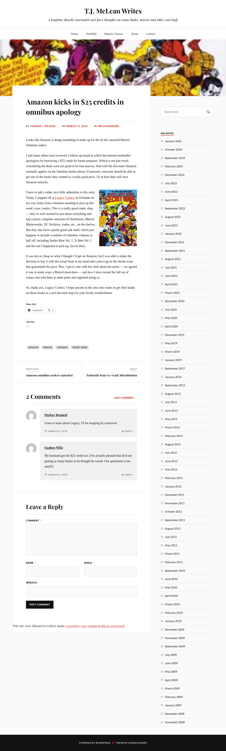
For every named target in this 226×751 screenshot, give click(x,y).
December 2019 (174, 334)
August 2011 (173, 528)
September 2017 (175, 368)
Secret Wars (80, 347)
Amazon (33, 347)
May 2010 (171, 587)
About (134, 34)
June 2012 (171, 461)
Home (74, 34)
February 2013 (174, 435)
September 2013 (175, 385)
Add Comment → (125, 397)
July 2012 (171, 452)
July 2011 (171, 536)
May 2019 (171, 343)
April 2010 (171, 595)
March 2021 (172, 292)
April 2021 (171, 284)
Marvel (47, 347)
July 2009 (171, 654)
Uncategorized (108, 126)
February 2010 (174, 612)
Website (31, 582)
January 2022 (173, 233)
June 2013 (171, 410)
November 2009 (175, 638)
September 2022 (175, 208)
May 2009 (171, 671)
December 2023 (174, 174)
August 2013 (173, 393)
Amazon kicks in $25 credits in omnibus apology (80, 106)
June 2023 (171, 191)
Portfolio (91, 34)
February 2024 (174, 166)
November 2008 (175, 722)
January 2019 (173, 360)
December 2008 (174, 713)
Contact (150, 34)
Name (31, 562)
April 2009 (171, 680)
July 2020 (171, 309)
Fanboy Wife (53, 447)
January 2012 (173, 486)
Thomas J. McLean (42, 126)
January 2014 (173, 377)
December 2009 (174, 629)
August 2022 (173, 216)
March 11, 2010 (77, 126)
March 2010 (172, 604)
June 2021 (171, 275)
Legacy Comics (65, 198)
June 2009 (171, 663)
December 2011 (174, 494)
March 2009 (172, 688)
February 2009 (174, 696)
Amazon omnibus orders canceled (49, 375)
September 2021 (175, 250)
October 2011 (173, 511)
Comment (33, 520)
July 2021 (171, 267)
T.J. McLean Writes (113, 10)
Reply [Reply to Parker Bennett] (129, 431)
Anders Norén (137, 742)
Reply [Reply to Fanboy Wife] (129, 474)
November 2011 (175, 503)
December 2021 (174, 242)
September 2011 (175, 520)
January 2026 (173, 141)
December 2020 (174, 301)
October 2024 (173, 149)
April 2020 (171, 326)
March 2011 (172, 553)
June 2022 (171, 225)
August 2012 (173, 444)
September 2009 (175, 646)
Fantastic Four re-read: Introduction (112, 375)
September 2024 (175, 158)
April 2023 (171, 200)
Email (89, 562)
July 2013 (171, 402)
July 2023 (171, 183)
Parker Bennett (55, 415)
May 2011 (171, 545)
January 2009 (173, 705)
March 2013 (172, 427)
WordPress (103, 742)
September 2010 (175, 570)
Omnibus (62, 347)
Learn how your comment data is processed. (95, 626)
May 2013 (171, 419)
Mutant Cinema (113, 34)
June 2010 (171, 578)
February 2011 (174, 562)
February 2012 (174, 478)
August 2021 (173, 259)
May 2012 (171, 469)
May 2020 (171, 317)
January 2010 (173, 621)
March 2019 (172, 351)
